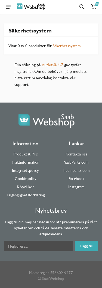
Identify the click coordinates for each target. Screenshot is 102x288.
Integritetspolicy (25, 170)
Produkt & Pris (25, 154)
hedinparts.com (76, 170)
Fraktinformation (25, 162)
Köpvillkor (25, 186)
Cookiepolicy (25, 178)
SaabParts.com (76, 162)
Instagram (76, 186)
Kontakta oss (76, 154)
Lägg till (86, 246)
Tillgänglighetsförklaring (26, 195)
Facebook (76, 178)
